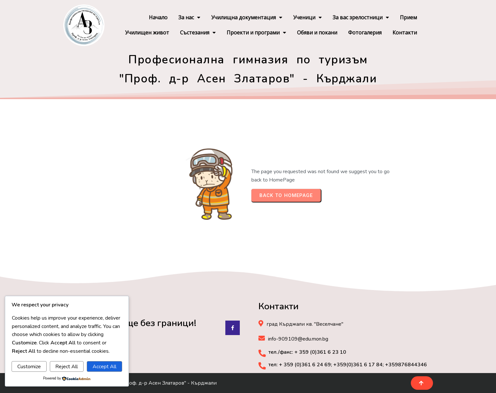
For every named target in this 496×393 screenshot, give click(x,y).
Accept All (104, 366)
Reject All (66, 366)
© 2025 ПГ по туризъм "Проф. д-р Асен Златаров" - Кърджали (140, 383)
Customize (29, 366)
